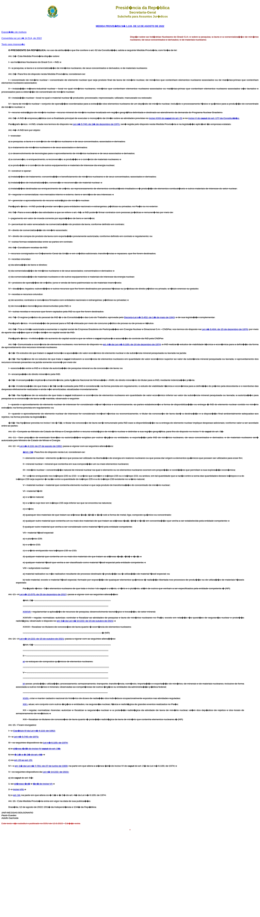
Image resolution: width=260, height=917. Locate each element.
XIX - (25, 704)
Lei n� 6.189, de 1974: (55, 742)
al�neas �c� (22, 783)
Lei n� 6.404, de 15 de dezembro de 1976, (225, 329)
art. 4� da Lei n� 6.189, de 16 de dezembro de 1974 (132, 344)
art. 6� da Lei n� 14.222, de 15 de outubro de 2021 (85, 621)
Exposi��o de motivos (14, 32)
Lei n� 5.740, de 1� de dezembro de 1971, (96, 124)
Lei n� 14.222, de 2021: (56, 772)
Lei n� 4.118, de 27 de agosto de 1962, (41, 446)
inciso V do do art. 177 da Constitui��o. (213, 118)
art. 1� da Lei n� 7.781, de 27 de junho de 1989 (41, 766)
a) (24, 661)
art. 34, (17, 795)
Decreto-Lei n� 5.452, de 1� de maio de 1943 (149, 317)
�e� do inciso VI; (43, 783)
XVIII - (26, 698)
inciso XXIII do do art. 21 (165, 118)
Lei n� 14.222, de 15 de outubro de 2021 (42, 638)
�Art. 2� (28, 452)
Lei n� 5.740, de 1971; (26, 736)
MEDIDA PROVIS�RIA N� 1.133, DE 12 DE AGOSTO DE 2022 (130, 26)
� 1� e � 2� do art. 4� (28, 754)
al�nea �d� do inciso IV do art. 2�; (37, 748)
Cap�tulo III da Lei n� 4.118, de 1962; (34, 730)
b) (24, 683)
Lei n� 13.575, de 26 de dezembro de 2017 (43, 594)
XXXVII (27, 611)
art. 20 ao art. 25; (23, 760)
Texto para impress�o (13, 44)
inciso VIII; (18, 789)
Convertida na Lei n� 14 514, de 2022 (21, 38)
